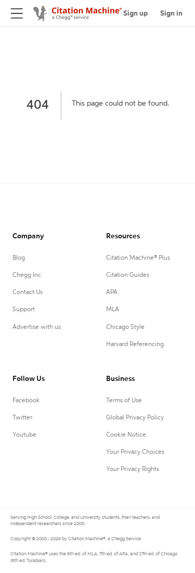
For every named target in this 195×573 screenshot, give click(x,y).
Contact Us (27, 292)
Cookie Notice (126, 435)
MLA (112, 310)
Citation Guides (127, 275)
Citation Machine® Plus (138, 258)
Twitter (22, 418)
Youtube (24, 435)
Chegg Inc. (27, 275)
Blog (18, 258)
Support (23, 310)
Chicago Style (125, 327)
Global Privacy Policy (135, 418)
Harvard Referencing (135, 344)
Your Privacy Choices (135, 452)
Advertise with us (36, 327)
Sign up (135, 13)
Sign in (171, 13)
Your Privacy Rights (132, 469)
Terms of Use (124, 401)
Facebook (26, 401)
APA (112, 292)
